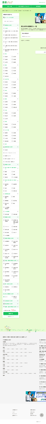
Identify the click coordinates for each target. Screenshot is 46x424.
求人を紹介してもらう (24, 6)
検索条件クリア (11, 316)
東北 (4, 347)
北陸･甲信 (5, 354)
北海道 (4, 341)
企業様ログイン (14, 415)
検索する (11, 313)
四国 (4, 368)
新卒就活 (38, 6)
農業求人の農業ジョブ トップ (7, 10)
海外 (4, 375)
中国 (4, 365)
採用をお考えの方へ (33, 415)
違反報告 (31, 413)
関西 (4, 361)
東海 (4, 358)
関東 (4, 351)
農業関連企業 (42, 355)
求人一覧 (9, 6)
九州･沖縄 (15, 10)
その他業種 (41, 359)
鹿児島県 (20, 10)
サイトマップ (14, 413)
